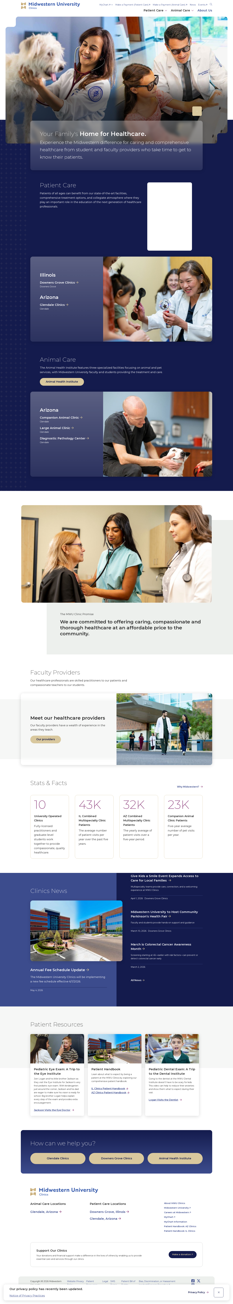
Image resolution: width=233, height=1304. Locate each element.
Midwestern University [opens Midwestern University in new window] (176, 1208)
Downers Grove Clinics (57, 282)
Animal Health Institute (62, 381)
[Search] (211, 4)
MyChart (103, 5)
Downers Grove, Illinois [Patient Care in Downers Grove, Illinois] (107, 1212)
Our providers (45, 739)
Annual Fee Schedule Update (57, 970)
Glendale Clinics (52, 305)
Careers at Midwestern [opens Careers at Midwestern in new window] (176, 1212)
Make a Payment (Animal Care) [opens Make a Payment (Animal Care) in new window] (169, 5)
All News (136, 980)
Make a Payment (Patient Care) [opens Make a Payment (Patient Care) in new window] (131, 5)
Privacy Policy (197, 1292)
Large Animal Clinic (55, 428)
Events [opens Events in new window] (201, 5)
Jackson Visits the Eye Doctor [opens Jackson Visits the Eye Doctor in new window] (52, 1110)
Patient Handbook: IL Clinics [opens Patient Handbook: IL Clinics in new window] (179, 1231)
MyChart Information (175, 1221)
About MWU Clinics (174, 1203)
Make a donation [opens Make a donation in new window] (181, 1254)
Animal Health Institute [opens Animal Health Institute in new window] (175, 1158)
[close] (218, 1292)
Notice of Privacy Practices (27, 1295)
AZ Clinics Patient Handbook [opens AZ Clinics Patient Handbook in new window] (108, 1092)
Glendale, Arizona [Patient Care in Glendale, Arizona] (103, 1218)
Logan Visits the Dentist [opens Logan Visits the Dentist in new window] (163, 1099)
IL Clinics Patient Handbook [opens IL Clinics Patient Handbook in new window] (108, 1088)
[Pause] (197, 111)
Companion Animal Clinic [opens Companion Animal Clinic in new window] (59, 417)
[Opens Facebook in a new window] (193, 1281)
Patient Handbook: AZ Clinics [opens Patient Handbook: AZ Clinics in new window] (180, 1226)
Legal (105, 1281)
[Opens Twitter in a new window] (198, 1281)
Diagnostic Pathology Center (62, 438)
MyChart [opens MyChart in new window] (168, 1217)
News (193, 5)
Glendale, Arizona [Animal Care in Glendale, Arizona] (44, 1212)
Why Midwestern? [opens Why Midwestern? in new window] (188, 786)
